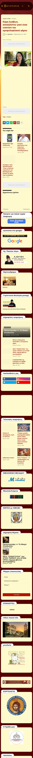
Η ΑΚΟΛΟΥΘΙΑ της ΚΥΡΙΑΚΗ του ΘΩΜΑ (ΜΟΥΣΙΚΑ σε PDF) (19, 361)
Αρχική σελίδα (6, 18)
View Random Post (16, 220)
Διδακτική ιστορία (8, 457)
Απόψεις (14, 18)
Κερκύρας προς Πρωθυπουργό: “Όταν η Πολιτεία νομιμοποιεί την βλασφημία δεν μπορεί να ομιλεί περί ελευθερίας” (8, 170)
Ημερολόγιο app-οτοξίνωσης (8, 144)
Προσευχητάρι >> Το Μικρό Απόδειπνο (16, 331)
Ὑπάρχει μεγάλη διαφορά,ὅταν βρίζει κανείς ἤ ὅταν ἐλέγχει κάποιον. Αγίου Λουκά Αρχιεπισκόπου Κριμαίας (23, 438)
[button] (2, 6)
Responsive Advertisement (16, 44)
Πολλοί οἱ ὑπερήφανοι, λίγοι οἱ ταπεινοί (8, 434)
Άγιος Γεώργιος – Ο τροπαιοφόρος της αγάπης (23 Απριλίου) (23, 460)
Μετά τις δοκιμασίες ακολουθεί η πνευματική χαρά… (20, 341)
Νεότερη (6, 209)
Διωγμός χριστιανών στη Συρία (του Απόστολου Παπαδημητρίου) (22, 147)
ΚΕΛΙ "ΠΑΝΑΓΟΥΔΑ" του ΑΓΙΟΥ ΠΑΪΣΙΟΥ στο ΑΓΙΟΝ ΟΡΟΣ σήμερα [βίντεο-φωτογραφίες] (21, 351)
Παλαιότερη (26, 209)
